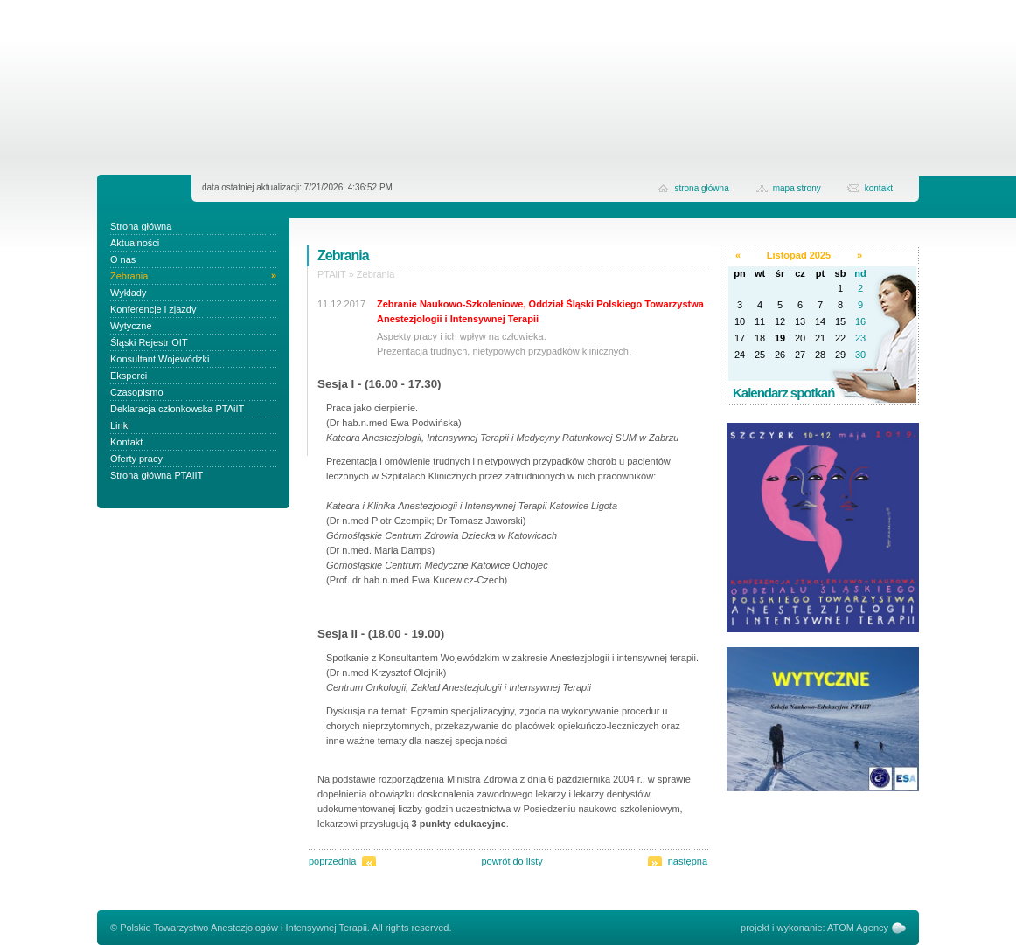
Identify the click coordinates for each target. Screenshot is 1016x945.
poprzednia (332, 861)
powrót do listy (511, 861)
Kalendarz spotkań (783, 392)
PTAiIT (331, 274)
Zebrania (375, 274)
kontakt (879, 188)
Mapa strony (797, 188)
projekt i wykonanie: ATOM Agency (814, 927)
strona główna (701, 188)
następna (687, 861)
